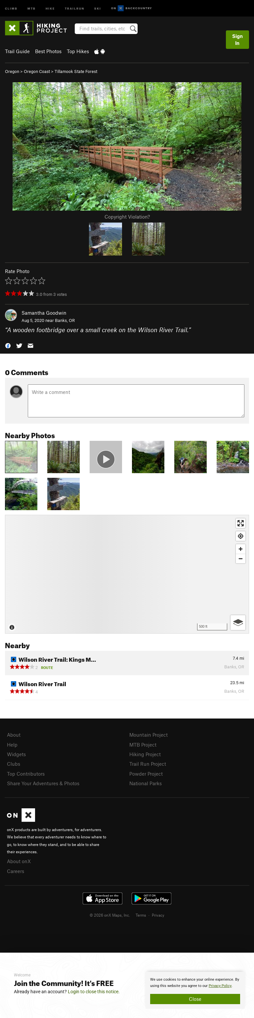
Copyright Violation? (127, 217)
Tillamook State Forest (76, 71)
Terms (141, 915)
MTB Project (142, 745)
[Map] (127, 574)
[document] (195, 990)
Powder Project (146, 774)
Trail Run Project (147, 764)
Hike (50, 8)
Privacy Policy (220, 986)
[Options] (238, 622)
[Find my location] (240, 536)
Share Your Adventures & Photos (43, 783)
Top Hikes (78, 51)
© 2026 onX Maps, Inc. (110, 915)
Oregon (12, 71)
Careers (15, 871)
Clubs (13, 764)
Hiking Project (145, 754)
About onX (19, 861)
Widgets (16, 754)
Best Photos (48, 51)
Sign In (237, 39)
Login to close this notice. (94, 991)
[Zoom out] (240, 558)
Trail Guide (17, 51)
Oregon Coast (37, 71)
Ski (97, 8)
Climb (11, 8)
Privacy (158, 915)
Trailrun (74, 8)
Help (12, 745)
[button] (8, 345)
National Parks (145, 783)
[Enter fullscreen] (240, 523)
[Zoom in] (240, 549)
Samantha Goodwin (43, 313)
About (14, 735)
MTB (31, 8)
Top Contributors (26, 774)
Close (195, 999)
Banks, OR (65, 320)
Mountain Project (148, 735)
